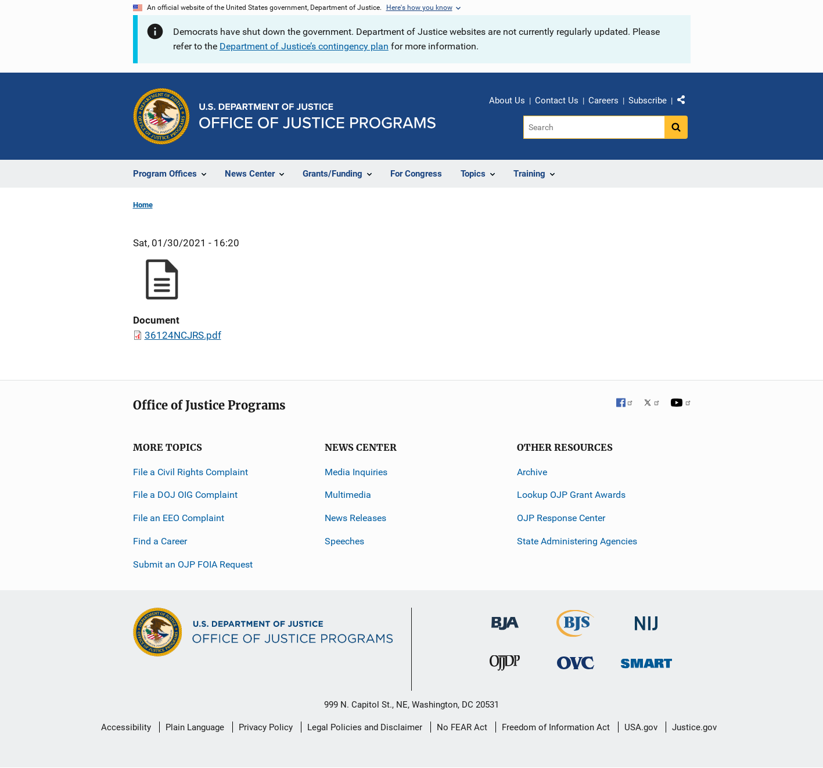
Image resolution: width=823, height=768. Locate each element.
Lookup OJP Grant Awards (571, 494)
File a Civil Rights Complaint (190, 472)
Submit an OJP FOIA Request (193, 564)
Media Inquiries (356, 472)
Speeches (344, 541)
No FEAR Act (462, 727)
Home (143, 204)
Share (685, 102)
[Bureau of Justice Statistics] (575, 631)
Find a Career (160, 541)
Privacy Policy (266, 727)
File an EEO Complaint (178, 517)
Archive (532, 472)
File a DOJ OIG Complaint (185, 494)
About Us (507, 100)
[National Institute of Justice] (646, 618)
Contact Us (556, 100)
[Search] (593, 127)
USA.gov (640, 727)
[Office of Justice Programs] (161, 116)
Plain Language (195, 727)
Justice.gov (694, 727)
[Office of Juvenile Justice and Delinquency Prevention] (505, 665)
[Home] (317, 115)
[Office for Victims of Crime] (575, 662)
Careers (603, 100)
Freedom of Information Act (556, 727)
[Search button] (676, 127)
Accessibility (126, 727)
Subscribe (647, 100)
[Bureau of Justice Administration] (505, 617)
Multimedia (348, 494)
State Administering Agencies (577, 541)
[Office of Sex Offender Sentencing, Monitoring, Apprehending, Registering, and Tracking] (646, 660)
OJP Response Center (561, 517)
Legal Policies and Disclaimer (364, 727)
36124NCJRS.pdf (183, 335)
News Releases (355, 517)
